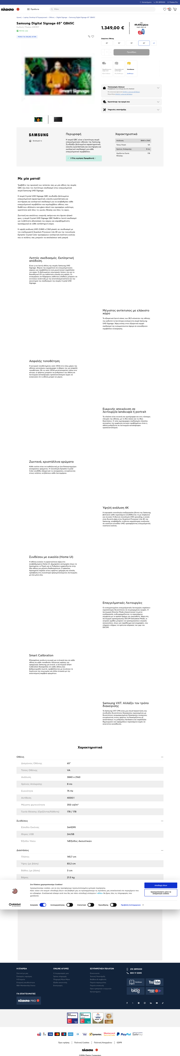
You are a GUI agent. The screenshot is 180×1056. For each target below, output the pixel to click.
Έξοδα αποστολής (60, 982)
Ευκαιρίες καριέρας (24, 976)
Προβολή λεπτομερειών (131, 1051)
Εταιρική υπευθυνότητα (26, 982)
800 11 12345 (136, 973)
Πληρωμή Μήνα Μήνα (61, 979)
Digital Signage (61, 17)
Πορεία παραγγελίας (98, 982)
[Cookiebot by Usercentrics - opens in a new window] (15, 1051)
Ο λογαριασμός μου (61, 973)
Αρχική (19, 17)
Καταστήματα (146, 2)
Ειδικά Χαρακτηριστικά (90, 887)
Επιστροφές (58, 985)
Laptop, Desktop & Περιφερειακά (35, 17)
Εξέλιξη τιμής (22, 31)
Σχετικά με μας (22, 973)
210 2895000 (136, 969)
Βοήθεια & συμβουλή (98, 979)
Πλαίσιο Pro (173, 2)
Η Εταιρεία (21, 979)
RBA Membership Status (26, 985)
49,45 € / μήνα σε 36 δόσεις (123, 94)
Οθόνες (52, 17)
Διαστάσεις (90, 850)
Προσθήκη (131, 52)
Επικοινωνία (94, 973)
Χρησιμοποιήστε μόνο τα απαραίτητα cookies (161, 1039)
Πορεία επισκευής (97, 985)
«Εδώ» (100, 1040)
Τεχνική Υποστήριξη (97, 976)
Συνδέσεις (90, 821)
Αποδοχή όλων (161, 1032)
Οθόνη (90, 757)
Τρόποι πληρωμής (60, 976)
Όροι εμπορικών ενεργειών (100, 989)
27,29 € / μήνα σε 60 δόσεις (131, 92)
